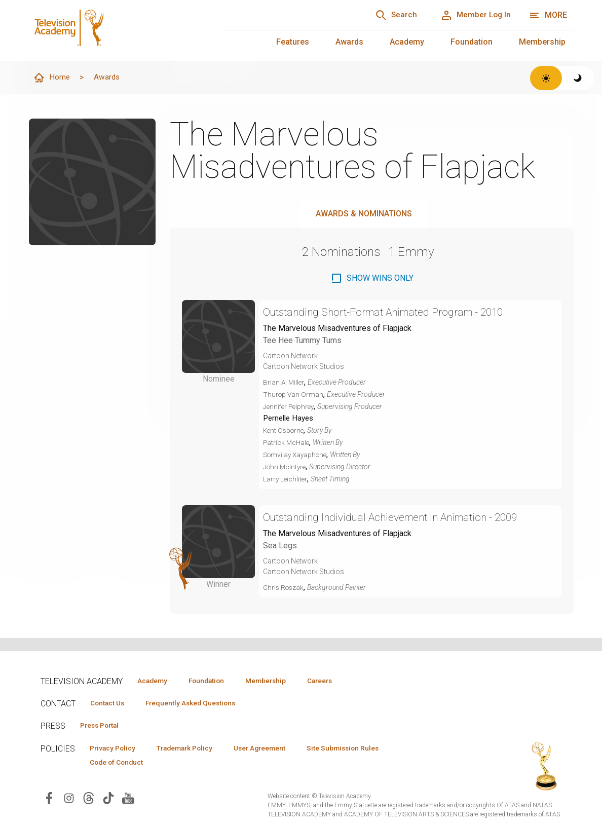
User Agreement (272, 749)
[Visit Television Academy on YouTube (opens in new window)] (128, 799)
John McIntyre (285, 468)
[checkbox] (371, 279)
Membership (542, 42)
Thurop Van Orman (294, 395)
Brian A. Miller (284, 383)
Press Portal (102, 726)
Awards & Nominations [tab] (364, 214)
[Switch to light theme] (546, 78)
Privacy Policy (114, 749)
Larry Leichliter (286, 480)
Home (52, 78)
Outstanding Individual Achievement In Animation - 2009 (401, 518)
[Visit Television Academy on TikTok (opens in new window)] (108, 799)
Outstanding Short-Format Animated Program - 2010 (393, 312)
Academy (407, 42)
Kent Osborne (285, 431)
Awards (349, 42)
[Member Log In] (473, 15)
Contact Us (109, 703)
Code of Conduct (119, 764)
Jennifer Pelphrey (290, 407)
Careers (335, 681)
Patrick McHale (287, 443)
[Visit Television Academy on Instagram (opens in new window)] (69, 799)
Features (292, 42)
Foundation (471, 42)
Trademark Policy (191, 749)
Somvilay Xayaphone (297, 456)
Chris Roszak (284, 588)
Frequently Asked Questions (197, 703)
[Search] (389, 15)
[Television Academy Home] (115, 30)
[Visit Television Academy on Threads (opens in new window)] (88, 799)
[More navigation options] (548, 15)
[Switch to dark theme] (578, 78)
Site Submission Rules (360, 749)
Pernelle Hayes (290, 419)
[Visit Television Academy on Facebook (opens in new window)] (49, 799)
